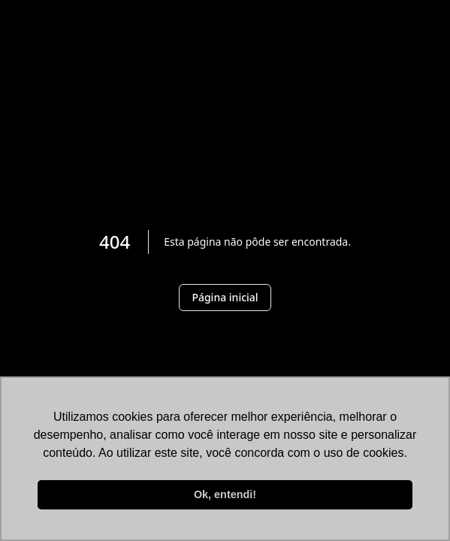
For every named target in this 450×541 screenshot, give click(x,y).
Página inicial (225, 297)
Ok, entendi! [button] (225, 494)
